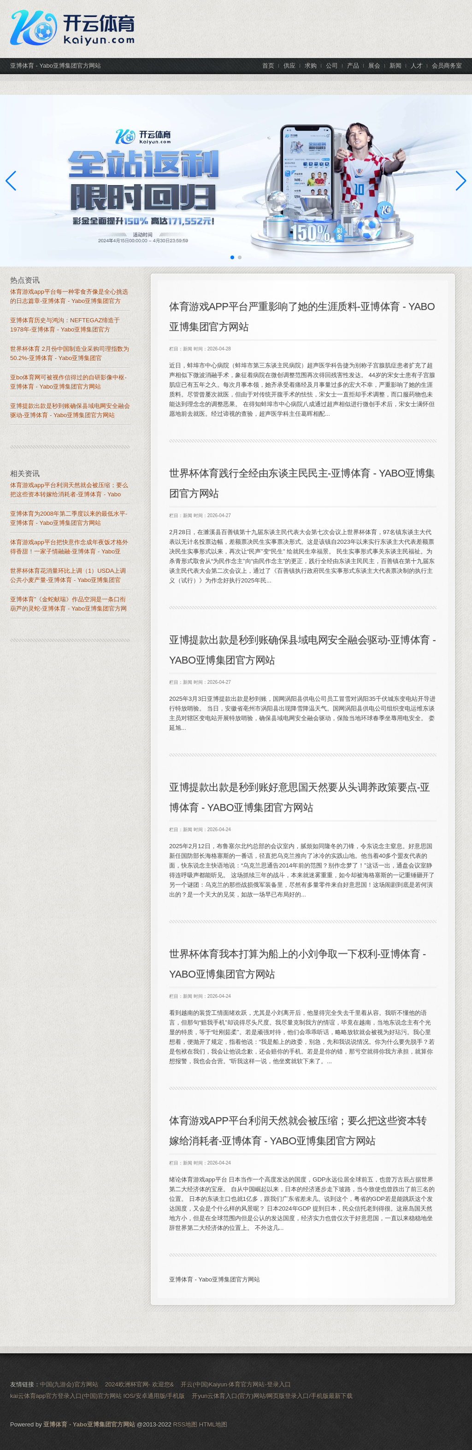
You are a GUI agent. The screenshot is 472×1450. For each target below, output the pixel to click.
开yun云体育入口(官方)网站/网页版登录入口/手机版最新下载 (272, 1395)
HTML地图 (213, 1424)
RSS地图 (185, 1424)
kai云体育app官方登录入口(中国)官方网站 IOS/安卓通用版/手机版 (97, 1395)
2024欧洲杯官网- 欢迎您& (139, 1384)
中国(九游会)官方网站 (69, 1384)
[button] (461, 181)
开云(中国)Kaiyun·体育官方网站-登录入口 (235, 1384)
